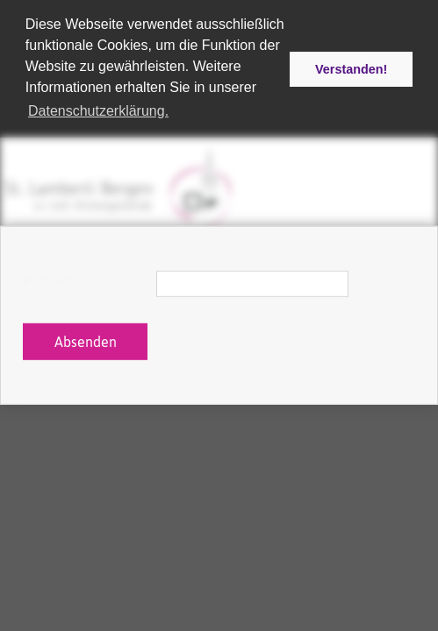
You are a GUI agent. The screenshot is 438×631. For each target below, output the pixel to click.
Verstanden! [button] (351, 69)
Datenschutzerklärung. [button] (98, 110)
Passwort (51, 280)
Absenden (85, 342)
